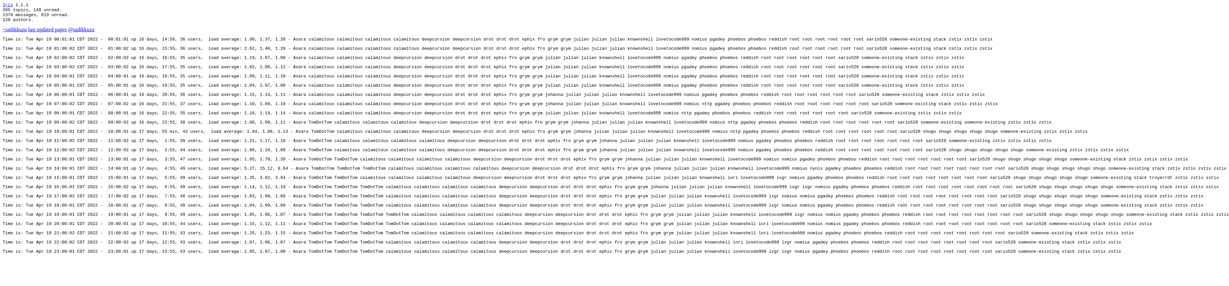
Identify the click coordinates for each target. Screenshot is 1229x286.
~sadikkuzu (15, 33)
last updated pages (47, 33)
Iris (8, 6)
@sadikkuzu (81, 33)
